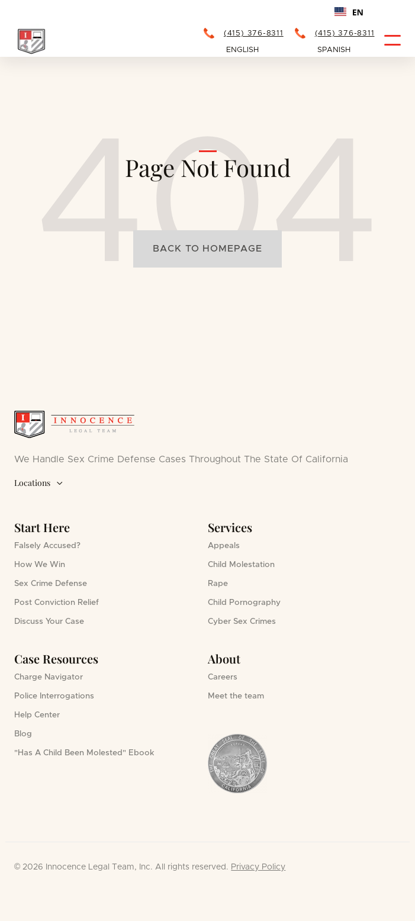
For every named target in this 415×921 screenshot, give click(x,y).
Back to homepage (207, 248)
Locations (38, 483)
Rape (218, 583)
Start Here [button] (42, 527)
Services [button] (230, 527)
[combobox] (349, 12)
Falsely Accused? (47, 546)
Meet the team (236, 696)
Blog (23, 734)
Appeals (224, 546)
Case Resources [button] (56, 658)
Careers (222, 677)
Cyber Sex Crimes (242, 621)
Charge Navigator (48, 677)
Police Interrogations (54, 696)
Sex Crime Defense (50, 583)
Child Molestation (241, 565)
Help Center (37, 715)
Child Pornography (244, 602)
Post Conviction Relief (56, 602)
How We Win (39, 565)
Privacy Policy (258, 867)
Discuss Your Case (49, 621)
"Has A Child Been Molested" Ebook (84, 753)
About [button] (224, 658)
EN (348, 12)
